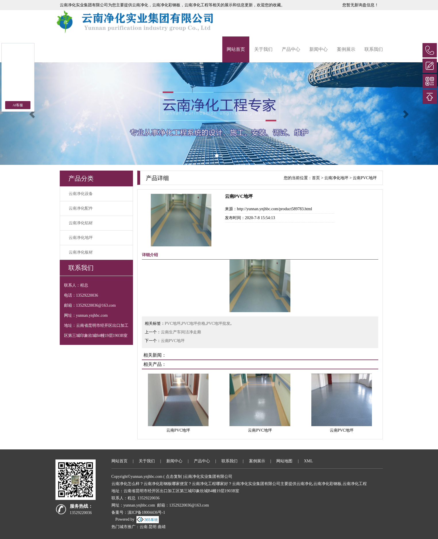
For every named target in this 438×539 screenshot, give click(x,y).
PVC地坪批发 (218, 323)
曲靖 (162, 527)
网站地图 (284, 461)
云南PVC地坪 (365, 178)
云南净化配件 (81, 208)
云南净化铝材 (81, 223)
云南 (144, 527)
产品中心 (291, 49)
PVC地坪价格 (193, 323)
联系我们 (373, 49)
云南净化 (140, 5)
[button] (33, 113)
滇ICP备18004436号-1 (146, 512)
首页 (316, 178)
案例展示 (346, 49)
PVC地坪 (173, 323)
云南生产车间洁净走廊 (181, 332)
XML (308, 461)
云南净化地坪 (81, 237)
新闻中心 (318, 49)
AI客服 (18, 105)
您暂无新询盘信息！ (360, 5)
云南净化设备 (81, 194)
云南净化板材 (81, 252)
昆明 (152, 527)
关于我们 (263, 49)
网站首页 (236, 49)
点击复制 (174, 476)
